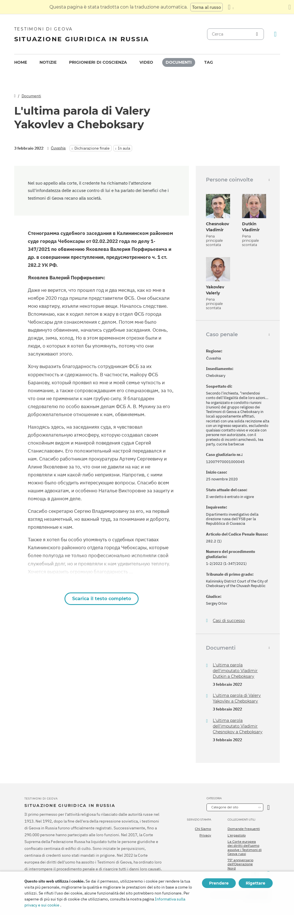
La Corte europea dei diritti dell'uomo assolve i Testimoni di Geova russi (245, 848)
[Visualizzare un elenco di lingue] (230, 7)
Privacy (205, 835)
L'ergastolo (237, 835)
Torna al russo (206, 7)
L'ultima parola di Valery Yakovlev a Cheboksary (237, 698)
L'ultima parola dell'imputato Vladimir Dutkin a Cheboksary (235, 670)
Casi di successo (229, 620)
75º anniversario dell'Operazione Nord (240, 864)
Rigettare (255, 883)
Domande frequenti (244, 829)
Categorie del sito (224, 807)
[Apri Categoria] (268, 807)
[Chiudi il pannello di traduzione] (290, 7)
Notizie (48, 62)
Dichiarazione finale (92, 148)
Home (20, 62)
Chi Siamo (203, 829)
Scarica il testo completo (101, 598)
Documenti (179, 62)
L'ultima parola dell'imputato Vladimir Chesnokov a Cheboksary (237, 726)
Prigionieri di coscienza (98, 62)
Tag (208, 62)
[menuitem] (20, 62)
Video (146, 62)
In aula (124, 148)
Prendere (219, 883)
